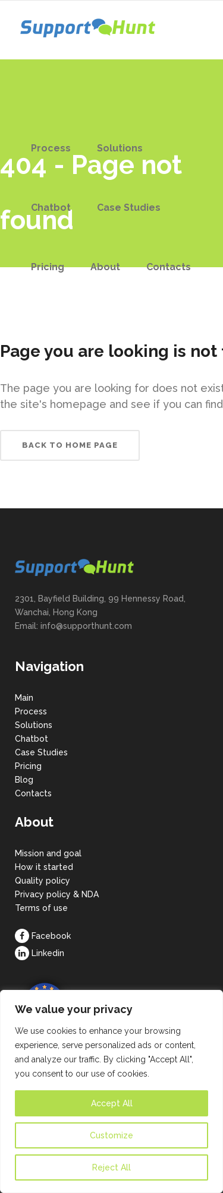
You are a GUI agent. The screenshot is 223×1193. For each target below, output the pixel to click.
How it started (44, 867)
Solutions (33, 725)
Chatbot (31, 738)
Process (31, 711)
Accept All (112, 1103)
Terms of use (41, 908)
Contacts (33, 793)
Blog (24, 779)
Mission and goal (48, 853)
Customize (111, 1135)
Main (24, 697)
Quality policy (42, 880)
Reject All (111, 1167)
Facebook (51, 936)
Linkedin (48, 953)
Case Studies (41, 752)
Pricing (28, 766)
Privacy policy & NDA (57, 894)
